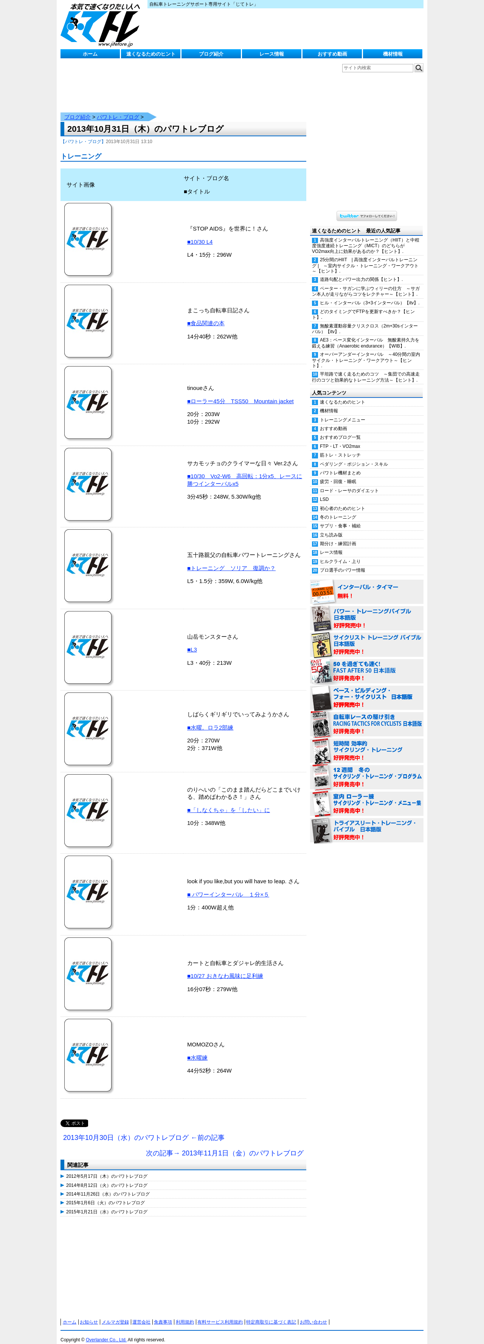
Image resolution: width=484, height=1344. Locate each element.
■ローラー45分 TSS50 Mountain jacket (240, 393)
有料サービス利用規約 (220, 1314)
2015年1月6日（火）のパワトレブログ (105, 1195)
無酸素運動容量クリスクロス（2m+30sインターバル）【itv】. (365, 321)
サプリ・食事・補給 (340, 518)
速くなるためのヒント (150, 54)
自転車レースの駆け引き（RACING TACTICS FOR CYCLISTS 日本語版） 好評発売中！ (367, 717)
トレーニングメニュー (342, 412)
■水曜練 (197, 1050)
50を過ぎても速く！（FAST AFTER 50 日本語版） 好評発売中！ (367, 664)
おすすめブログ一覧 (340, 429)
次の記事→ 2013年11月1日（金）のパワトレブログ (225, 1145)
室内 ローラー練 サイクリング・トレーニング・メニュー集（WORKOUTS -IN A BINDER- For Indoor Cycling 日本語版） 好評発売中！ (367, 796)
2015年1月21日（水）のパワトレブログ (106, 1204)
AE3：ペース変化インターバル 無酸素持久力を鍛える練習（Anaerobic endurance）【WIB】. (365, 335)
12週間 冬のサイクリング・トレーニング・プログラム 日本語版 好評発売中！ (367, 770)
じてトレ (102, 24)
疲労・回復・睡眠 (338, 474)
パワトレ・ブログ (118, 109)
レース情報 (271, 54)
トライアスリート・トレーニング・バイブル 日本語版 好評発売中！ (367, 823)
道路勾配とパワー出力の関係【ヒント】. (361, 271)
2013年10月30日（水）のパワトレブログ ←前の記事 (144, 1130)
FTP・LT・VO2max (340, 438)
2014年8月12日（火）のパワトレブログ (106, 1177)
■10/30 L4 (200, 234)
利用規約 (185, 1314)
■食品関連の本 (206, 315)
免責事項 (163, 1314)
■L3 (192, 642)
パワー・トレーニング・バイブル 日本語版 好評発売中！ (367, 611)
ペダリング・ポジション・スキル (354, 456)
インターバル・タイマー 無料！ (367, 584)
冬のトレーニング (338, 509)
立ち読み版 (331, 527)
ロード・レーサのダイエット (349, 483)
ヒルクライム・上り (340, 554)
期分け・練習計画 (338, 536)
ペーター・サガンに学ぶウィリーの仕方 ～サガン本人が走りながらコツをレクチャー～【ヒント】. (366, 283)
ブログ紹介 (211, 54)
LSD (324, 491)
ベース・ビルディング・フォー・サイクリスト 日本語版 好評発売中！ (367, 690)
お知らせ (89, 1314)
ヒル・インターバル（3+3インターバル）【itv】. (370, 295)
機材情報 (393, 54)
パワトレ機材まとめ (340, 465)
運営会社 (141, 1314)
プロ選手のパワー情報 (342, 562)
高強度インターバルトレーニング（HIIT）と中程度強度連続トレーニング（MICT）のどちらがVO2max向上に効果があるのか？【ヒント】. (365, 238)
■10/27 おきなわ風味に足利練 (225, 968)
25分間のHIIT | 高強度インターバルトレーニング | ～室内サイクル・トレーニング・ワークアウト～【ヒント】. (365, 257)
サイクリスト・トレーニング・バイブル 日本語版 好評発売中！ (367, 637)
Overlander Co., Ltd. (106, 1332)
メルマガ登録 (115, 1314)
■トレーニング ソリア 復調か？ (231, 560)
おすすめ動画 (332, 54)
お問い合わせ (313, 1314)
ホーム (90, 54)
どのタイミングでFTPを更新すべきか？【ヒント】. (363, 306)
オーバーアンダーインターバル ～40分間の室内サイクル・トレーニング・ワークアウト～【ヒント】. (366, 352)
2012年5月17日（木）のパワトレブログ (106, 1168)
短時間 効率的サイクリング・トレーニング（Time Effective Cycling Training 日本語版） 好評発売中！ (367, 743)
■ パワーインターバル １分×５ (228, 887)
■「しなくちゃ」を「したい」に (228, 802)
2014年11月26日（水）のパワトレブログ (108, 1186)
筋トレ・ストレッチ (340, 447)
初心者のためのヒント (342, 501)
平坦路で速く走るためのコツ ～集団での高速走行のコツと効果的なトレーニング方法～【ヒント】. (366, 369)
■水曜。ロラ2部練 (210, 720)
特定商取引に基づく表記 (271, 1314)
